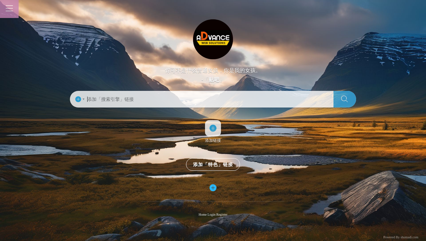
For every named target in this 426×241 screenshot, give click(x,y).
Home (203, 215)
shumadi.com (409, 237)
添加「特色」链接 (213, 164)
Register (221, 215)
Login (212, 215)
